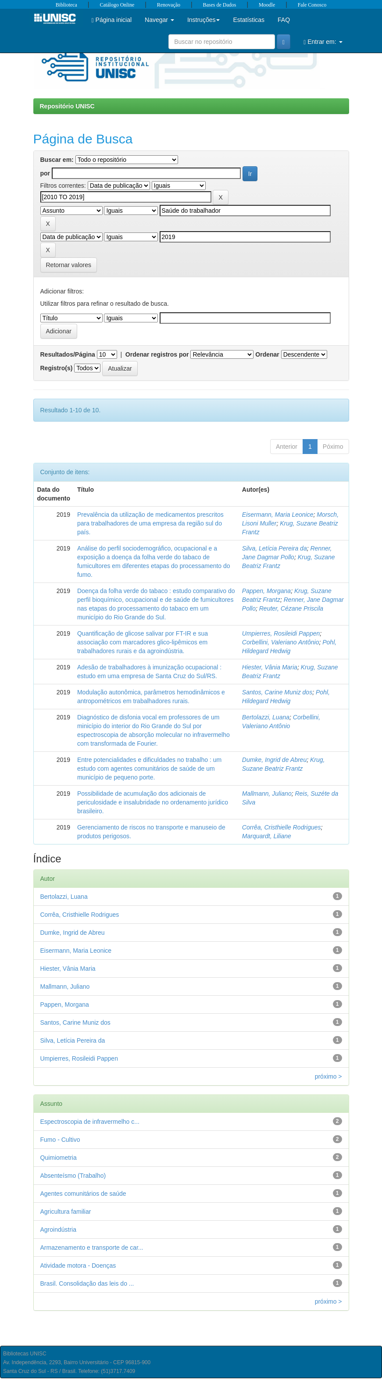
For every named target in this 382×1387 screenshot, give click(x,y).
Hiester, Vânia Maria (269, 667)
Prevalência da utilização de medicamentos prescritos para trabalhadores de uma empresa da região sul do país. (150, 523)
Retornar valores (69, 264)
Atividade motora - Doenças (78, 1265)
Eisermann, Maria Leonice (278, 514)
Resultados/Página (67, 354)
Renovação (168, 4)
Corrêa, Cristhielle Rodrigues (281, 827)
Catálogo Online (117, 4)
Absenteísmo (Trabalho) (73, 1175)
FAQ (284, 19)
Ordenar (267, 354)
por (45, 173)
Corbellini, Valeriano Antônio (280, 642)
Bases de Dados (219, 4)
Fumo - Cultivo (60, 1139)
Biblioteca (66, 4)
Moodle (267, 4)
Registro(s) (56, 368)
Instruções (203, 19)
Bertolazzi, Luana (265, 717)
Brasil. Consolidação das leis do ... (87, 1283)
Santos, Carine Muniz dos (277, 692)
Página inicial (112, 20)
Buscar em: (57, 159)
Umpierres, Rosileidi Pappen (281, 633)
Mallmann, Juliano (267, 793)
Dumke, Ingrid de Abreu (274, 759)
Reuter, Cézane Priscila (291, 608)
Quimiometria (58, 1157)
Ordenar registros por (157, 354)
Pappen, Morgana (266, 590)
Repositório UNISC (67, 106)
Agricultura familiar (65, 1211)
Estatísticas (248, 19)
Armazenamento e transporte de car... (91, 1247)
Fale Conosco (312, 4)
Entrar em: (322, 42)
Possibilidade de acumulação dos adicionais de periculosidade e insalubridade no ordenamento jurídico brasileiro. (152, 802)
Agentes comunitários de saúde (83, 1193)
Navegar (159, 19)
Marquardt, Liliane (266, 836)
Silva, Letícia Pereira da (274, 548)
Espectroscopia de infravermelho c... (89, 1121)
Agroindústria (58, 1229)
